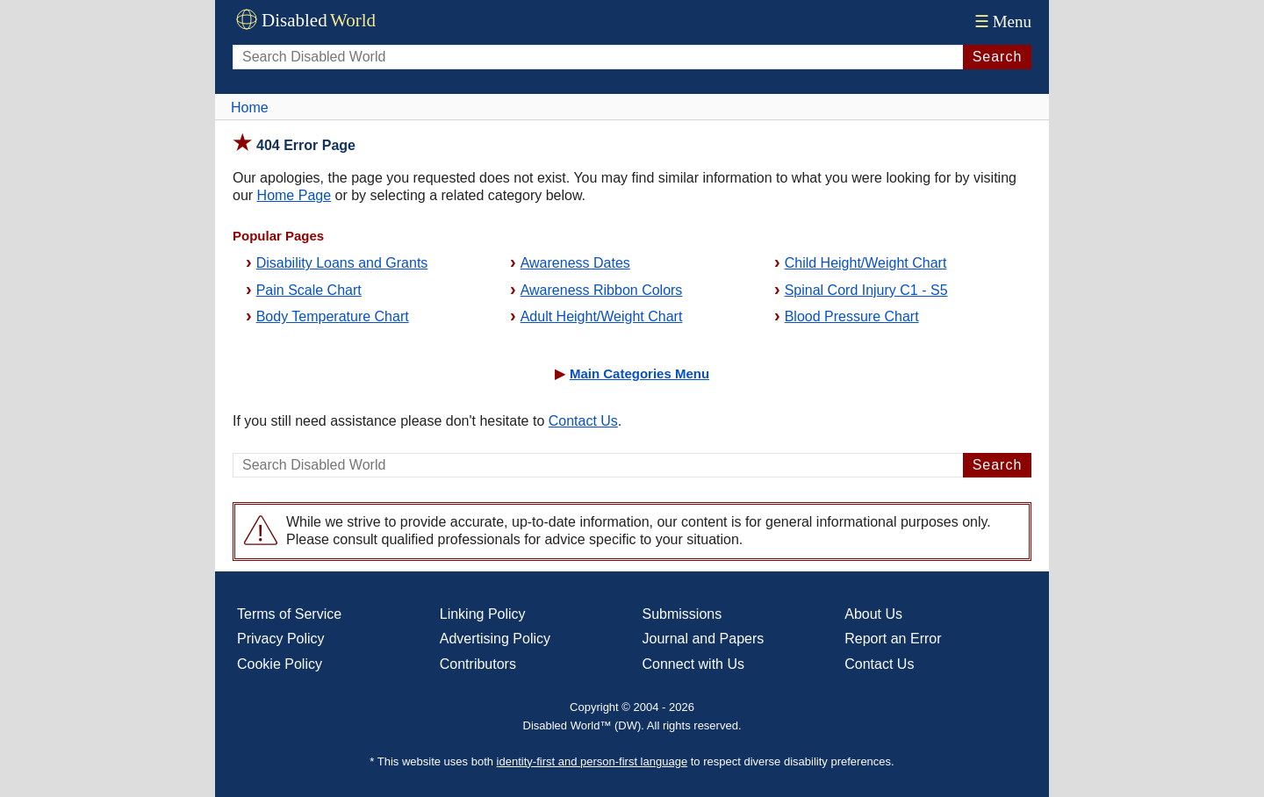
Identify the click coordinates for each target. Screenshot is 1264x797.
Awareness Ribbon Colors (602, 290)
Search (998, 56)
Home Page (294, 195)
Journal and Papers (704, 638)
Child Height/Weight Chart (866, 262)
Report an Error (892, 638)
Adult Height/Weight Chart (602, 316)
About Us (873, 614)
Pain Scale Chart (309, 290)
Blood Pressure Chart (852, 316)
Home (250, 107)
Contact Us (583, 420)
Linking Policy (483, 614)
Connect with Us (694, 664)
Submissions (682, 614)
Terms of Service (289, 614)
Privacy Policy (281, 638)
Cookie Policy (279, 664)
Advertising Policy (495, 638)
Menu (1001, 21)
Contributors (478, 664)
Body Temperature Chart (332, 316)
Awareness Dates (575, 262)
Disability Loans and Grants (342, 262)
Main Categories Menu (639, 373)
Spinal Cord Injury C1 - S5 (866, 290)
